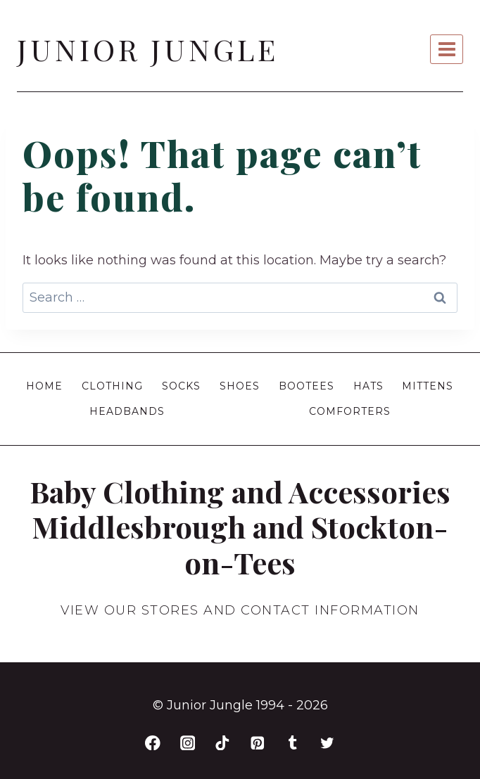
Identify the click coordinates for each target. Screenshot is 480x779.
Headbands (127, 411)
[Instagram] (187, 743)
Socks (181, 386)
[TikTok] (223, 743)
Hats (368, 386)
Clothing (112, 386)
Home (44, 386)
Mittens (427, 386)
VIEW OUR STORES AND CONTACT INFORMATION (240, 610)
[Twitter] (327, 743)
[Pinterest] (257, 743)
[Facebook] (152, 743)
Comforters (350, 411)
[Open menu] (446, 48)
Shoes (240, 386)
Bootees (306, 386)
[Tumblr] (292, 743)
